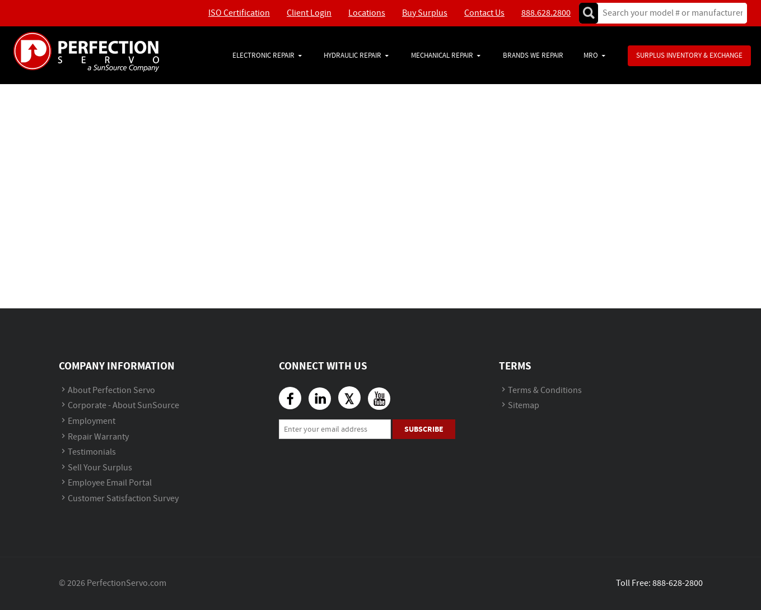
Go (588, 13)
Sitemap (523, 406)
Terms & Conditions (545, 390)
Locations (366, 13)
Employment (91, 421)
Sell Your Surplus (100, 468)
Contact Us (484, 13)
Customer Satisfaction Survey (123, 499)
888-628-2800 (677, 583)
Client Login (309, 13)
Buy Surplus (424, 13)
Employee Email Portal (110, 483)
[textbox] (669, 13)
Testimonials (92, 452)
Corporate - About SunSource (123, 406)
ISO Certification (239, 13)
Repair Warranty (98, 437)
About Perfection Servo (111, 390)
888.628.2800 (546, 13)
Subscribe (423, 429)
